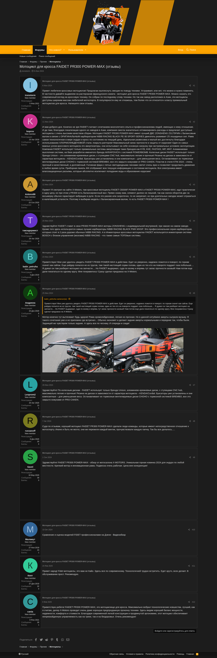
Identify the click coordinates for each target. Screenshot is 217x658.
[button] (64, 49)
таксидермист (30, 230)
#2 (194, 122)
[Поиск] (191, 49)
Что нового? (55, 49)
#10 (193, 530)
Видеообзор (119, 534)
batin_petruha (30, 266)
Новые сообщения (28, 56)
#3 (194, 185)
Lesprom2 (30, 394)
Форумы (39, 49)
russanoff (30, 430)
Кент (30, 575)
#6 (194, 293)
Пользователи (75, 49)
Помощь (180, 654)
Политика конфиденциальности (160, 654)
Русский (23, 654)
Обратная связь (116, 654)
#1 (194, 86)
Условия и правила (134, 654)
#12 (193, 602)
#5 (194, 257)
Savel (30, 467)
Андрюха (30, 302)
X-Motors (77, 189)
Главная (26, 49)
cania (30, 611)
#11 (193, 566)
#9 (194, 457)
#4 (194, 221)
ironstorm (26, 71)
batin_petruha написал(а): (55, 299)
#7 (194, 385)
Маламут (30, 539)
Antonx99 (30, 194)
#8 (194, 421)
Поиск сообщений (47, 56)
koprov (30, 131)
